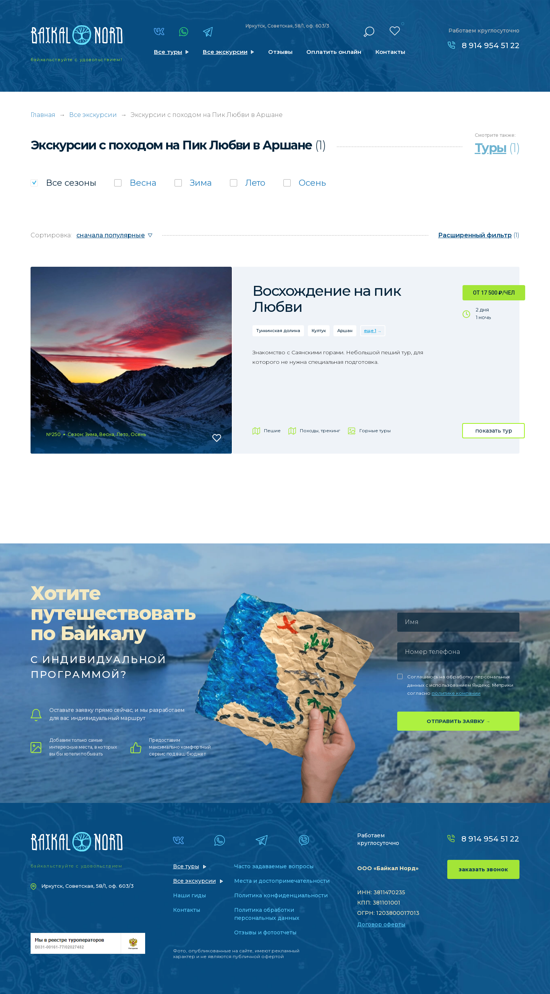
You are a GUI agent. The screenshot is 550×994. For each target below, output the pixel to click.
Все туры (168, 51)
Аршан (345, 330)
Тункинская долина (278, 330)
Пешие (272, 430)
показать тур (493, 430)
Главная (43, 114)
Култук (319, 330)
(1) (478, 235)
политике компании (456, 693)
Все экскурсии (225, 51)
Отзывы (280, 51)
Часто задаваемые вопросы (274, 866)
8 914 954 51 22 (490, 45)
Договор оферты (381, 924)
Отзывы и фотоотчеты (265, 932)
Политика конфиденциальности (281, 895)
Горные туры (375, 430)
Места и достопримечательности (282, 880)
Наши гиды (189, 895)
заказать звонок (483, 869)
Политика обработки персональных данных (266, 913)
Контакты (390, 51)
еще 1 (370, 330)
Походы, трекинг (320, 430)
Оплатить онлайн (333, 51)
